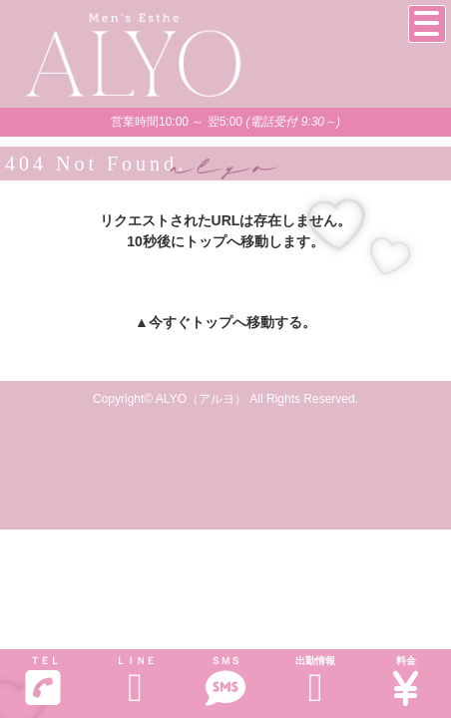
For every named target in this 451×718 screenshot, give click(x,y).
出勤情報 (315, 681)
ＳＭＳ (225, 681)
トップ (211, 322)
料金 (406, 681)
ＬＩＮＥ (135, 681)
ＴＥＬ (43, 681)
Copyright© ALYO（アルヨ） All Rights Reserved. (225, 399)
